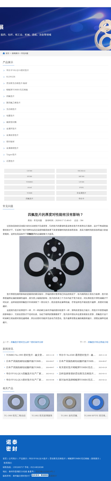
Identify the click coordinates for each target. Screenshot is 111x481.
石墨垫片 (10, 161)
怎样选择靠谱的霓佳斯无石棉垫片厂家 (78, 373)
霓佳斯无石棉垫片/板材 (16, 83)
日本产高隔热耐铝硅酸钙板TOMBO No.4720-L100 (78, 361)
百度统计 (53, 476)
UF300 (81, 182)
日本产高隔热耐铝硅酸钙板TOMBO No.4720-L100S (25, 361)
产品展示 (23, 459)
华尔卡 (81, 198)
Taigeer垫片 (11, 155)
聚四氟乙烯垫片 (13, 103)
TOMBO (29, 182)
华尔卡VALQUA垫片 (38, 459)
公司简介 (13, 459)
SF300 (29, 176)
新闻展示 (15, 53)
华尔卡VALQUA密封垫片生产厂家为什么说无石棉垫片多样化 (25, 380)
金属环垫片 (11, 129)
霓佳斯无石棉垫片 (58, 459)
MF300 (81, 176)
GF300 (29, 171)
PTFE (81, 187)
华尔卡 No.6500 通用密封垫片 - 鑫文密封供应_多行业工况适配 (78, 355)
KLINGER (10, 77)
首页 (7, 53)
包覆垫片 (10, 116)
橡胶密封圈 (11, 122)
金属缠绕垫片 (12, 148)
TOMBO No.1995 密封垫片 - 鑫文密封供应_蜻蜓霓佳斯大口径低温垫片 (25, 355)
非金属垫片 (81, 193)
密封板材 (10, 142)
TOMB (29, 193)
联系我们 (8, 463)
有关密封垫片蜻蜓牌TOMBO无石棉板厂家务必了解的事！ (78, 367)
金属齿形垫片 (12, 135)
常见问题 (24, 53)
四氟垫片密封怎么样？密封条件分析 (27, 342)
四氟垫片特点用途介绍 (98, 342)
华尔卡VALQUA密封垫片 (17, 70)
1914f (29, 187)
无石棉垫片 (11, 109)
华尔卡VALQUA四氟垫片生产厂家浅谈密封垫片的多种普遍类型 (25, 373)
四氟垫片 (10, 96)
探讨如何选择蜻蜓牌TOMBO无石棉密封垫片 (78, 380)
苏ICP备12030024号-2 (45, 471)
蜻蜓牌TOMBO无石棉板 (17, 90)
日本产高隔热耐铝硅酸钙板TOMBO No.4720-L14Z (25, 367)
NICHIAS (81, 171)
